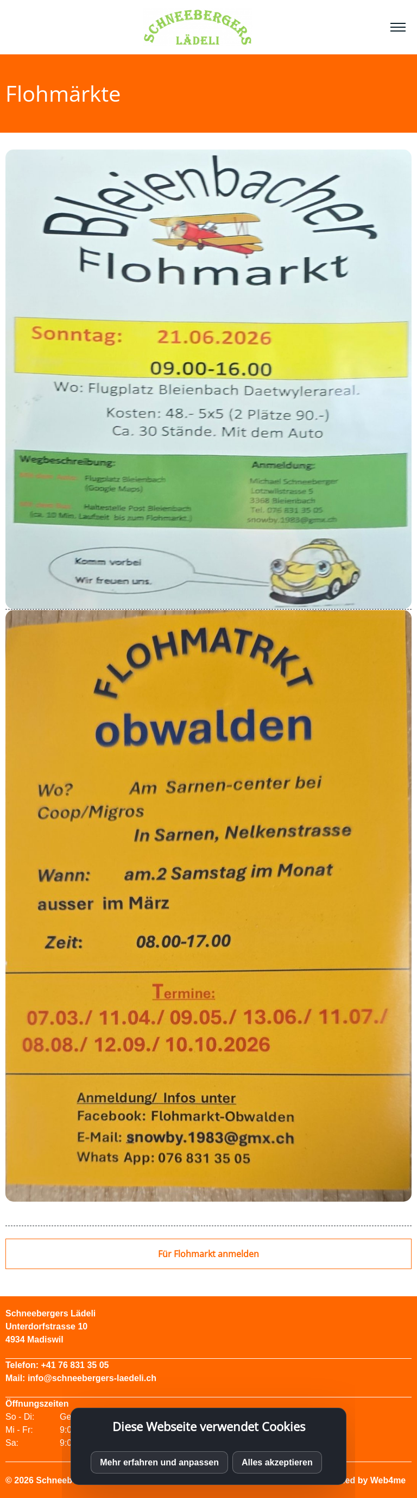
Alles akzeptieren (277, 1462)
